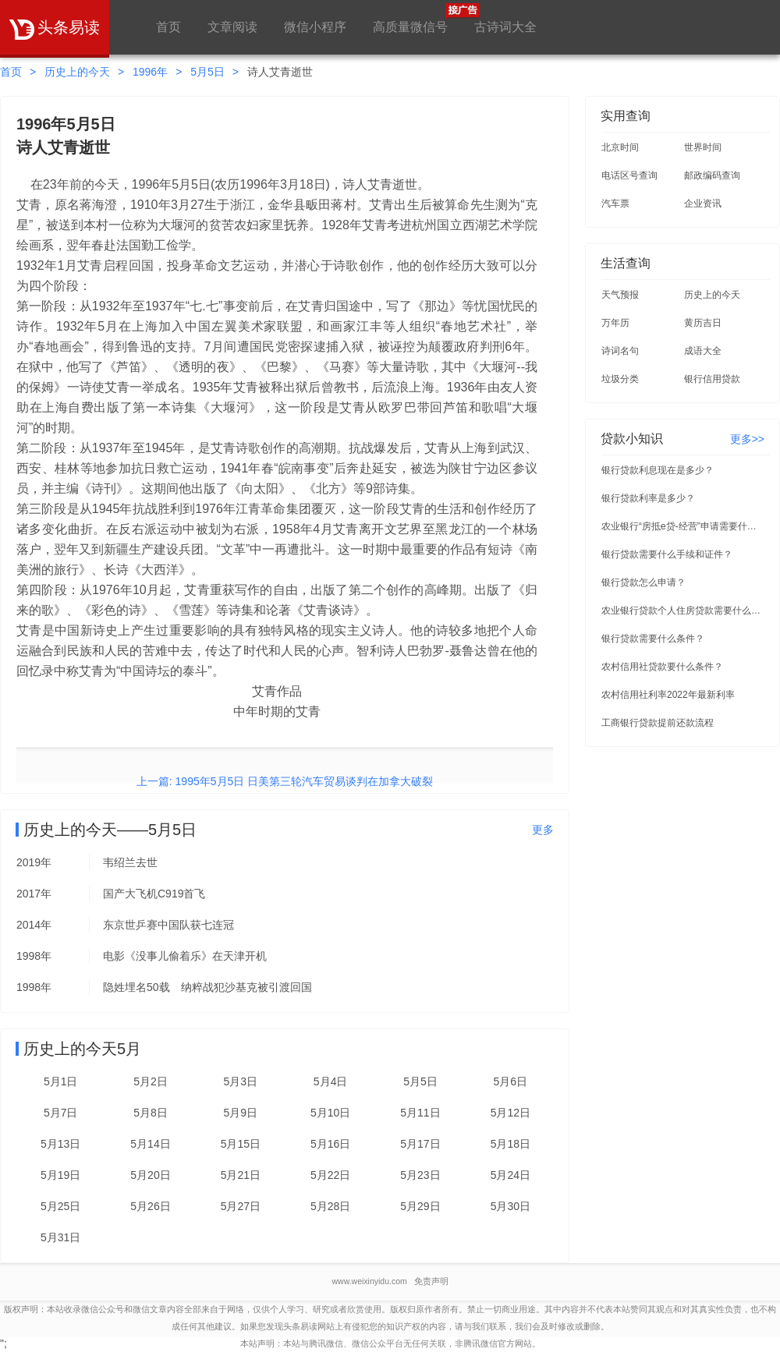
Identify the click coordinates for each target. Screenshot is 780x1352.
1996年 (150, 71)
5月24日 (510, 1175)
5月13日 (60, 1144)
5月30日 (510, 1206)
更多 (543, 829)
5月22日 (330, 1175)
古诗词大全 (505, 27)
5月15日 (241, 1144)
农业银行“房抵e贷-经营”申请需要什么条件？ (683, 526)
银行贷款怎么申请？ (643, 582)
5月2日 (150, 1081)
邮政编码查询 (712, 175)
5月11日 (420, 1112)
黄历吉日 (703, 322)
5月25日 (60, 1206)
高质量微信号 (410, 18)
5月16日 (330, 1144)
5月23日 (420, 1175)
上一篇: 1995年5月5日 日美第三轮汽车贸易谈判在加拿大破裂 (284, 781)
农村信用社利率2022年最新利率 (668, 694)
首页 (168, 27)
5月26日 (150, 1206)
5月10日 (330, 1112)
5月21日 (241, 1175)
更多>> (747, 439)
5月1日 (61, 1081)
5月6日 (511, 1081)
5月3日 (241, 1081)
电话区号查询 (629, 175)
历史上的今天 (77, 71)
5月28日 (330, 1206)
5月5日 (207, 71)
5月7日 (61, 1112)
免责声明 (431, 1281)
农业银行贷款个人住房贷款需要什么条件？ (683, 610)
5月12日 (510, 1112)
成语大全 (703, 350)
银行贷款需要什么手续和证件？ (666, 554)
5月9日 (241, 1112)
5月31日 (60, 1237)
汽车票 (615, 203)
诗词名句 (620, 350)
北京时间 (620, 147)
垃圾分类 (620, 378)
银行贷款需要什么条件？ (652, 638)
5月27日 (241, 1206)
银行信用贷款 (712, 378)
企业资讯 (703, 203)
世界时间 (703, 147)
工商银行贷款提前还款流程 (657, 722)
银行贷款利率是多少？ (648, 498)
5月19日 (60, 1175)
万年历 (615, 322)
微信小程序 (315, 27)
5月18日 (510, 1144)
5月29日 (420, 1206)
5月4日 (331, 1081)
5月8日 (150, 1112)
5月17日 (420, 1144)
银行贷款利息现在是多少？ (657, 470)
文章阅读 (232, 27)
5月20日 (150, 1175)
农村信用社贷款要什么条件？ (662, 666)
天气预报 (620, 294)
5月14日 (150, 1144)
